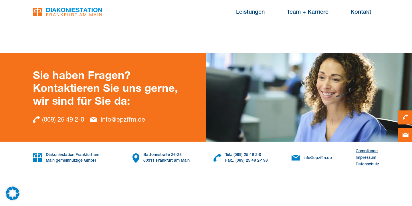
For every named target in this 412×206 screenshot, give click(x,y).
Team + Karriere (307, 12)
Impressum (366, 158)
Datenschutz (367, 165)
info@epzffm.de (117, 120)
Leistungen (250, 12)
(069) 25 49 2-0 (58, 119)
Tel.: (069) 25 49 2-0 (243, 155)
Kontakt (360, 12)
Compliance (367, 151)
